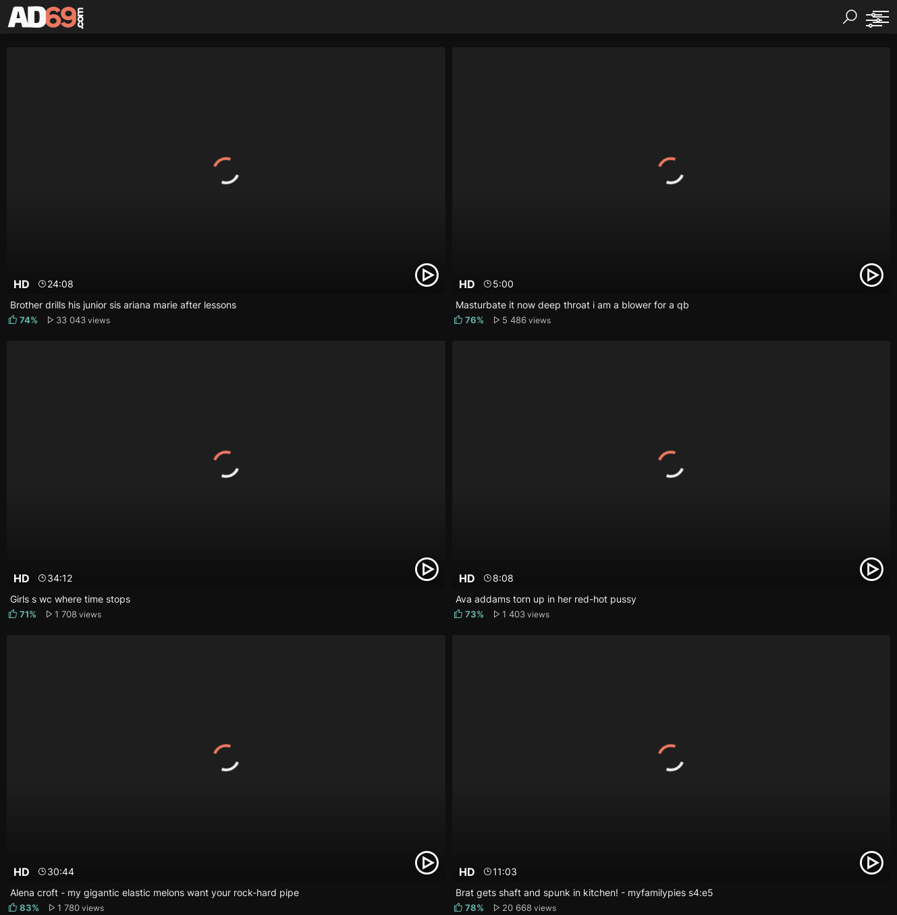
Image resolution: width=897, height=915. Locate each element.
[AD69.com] (46, 20)
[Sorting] (873, 20)
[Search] (850, 16)
